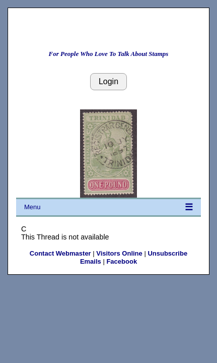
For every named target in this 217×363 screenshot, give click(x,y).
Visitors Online (119, 253)
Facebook (121, 261)
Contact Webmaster (60, 253)
